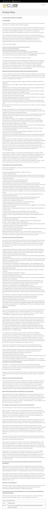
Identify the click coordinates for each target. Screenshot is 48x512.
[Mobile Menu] (44, 4)
